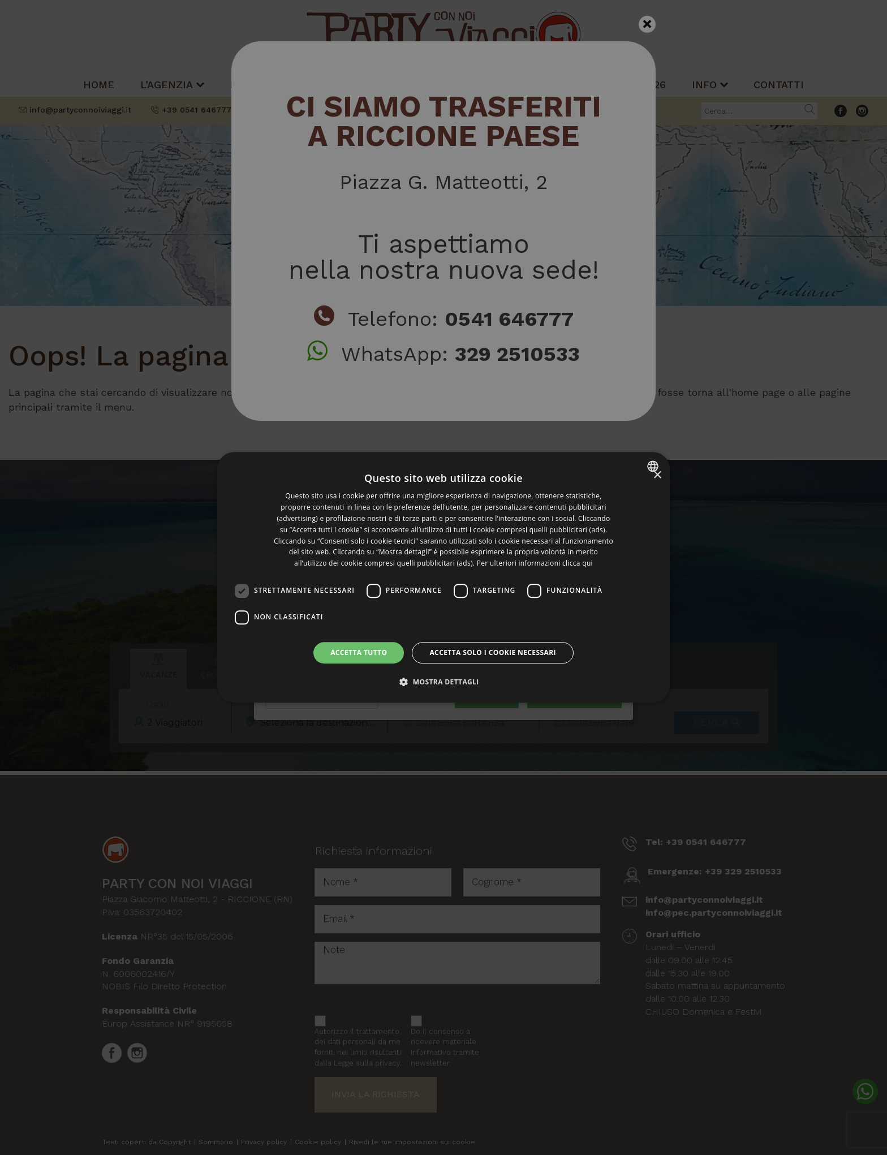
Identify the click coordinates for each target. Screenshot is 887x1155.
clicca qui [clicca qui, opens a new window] (577, 563)
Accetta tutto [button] (358, 652)
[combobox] (654, 466)
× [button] (657, 475)
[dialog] (443, 577)
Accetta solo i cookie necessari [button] (492, 652)
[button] (443, 682)
